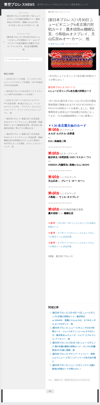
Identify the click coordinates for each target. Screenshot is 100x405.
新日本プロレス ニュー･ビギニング (77, 380)
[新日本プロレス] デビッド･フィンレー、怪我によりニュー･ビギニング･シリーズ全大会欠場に (73, 357)
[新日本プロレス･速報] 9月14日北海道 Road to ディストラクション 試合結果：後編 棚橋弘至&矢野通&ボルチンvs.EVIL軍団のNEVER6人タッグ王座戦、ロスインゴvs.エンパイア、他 (23, 140)
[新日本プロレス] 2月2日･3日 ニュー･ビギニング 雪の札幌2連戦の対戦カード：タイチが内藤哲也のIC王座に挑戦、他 (74, 346)
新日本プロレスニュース (59, 12)
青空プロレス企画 (58, 44)
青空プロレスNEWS (21, 4)
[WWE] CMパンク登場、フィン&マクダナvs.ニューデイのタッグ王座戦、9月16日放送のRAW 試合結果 (23, 82)
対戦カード (58, 380)
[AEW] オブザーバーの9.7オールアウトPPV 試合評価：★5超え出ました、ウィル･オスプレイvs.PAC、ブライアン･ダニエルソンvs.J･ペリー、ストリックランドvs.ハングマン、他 (23, 106)
